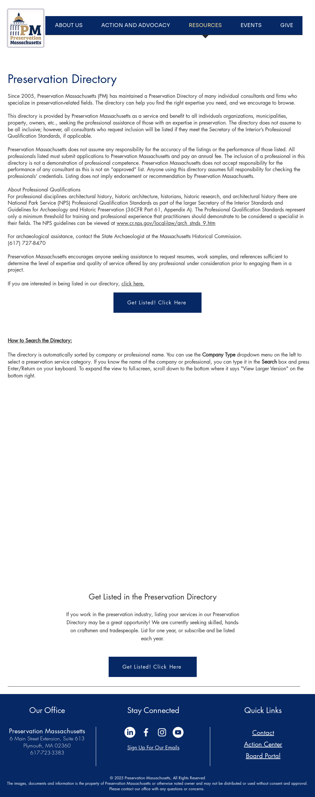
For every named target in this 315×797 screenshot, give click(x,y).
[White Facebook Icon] (145, 732)
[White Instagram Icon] (162, 732)
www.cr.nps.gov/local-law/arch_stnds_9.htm (166, 223)
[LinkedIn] (129, 732)
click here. (133, 283)
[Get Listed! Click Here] (157, 302)
